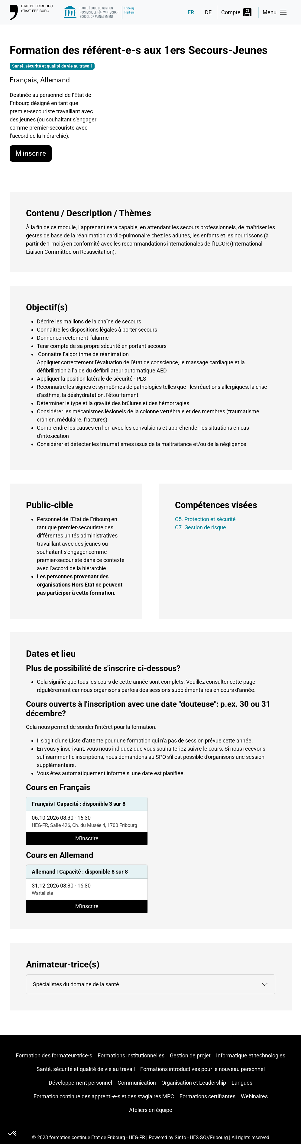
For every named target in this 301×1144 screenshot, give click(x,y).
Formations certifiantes (207, 1096)
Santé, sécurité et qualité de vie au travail (86, 1069)
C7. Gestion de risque (200, 527)
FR (191, 12)
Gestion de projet (190, 1055)
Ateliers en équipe (150, 1110)
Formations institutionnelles (131, 1055)
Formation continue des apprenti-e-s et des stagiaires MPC (104, 1096)
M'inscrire (30, 153)
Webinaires (254, 1096)
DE (208, 12)
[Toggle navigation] (275, 12)
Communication (137, 1083)
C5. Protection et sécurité (205, 519)
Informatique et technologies (250, 1055)
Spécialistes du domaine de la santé (76, 984)
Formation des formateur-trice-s (54, 1055)
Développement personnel (80, 1083)
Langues (241, 1083)
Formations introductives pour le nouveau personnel (202, 1069)
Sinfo (180, 1137)
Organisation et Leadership (193, 1083)
